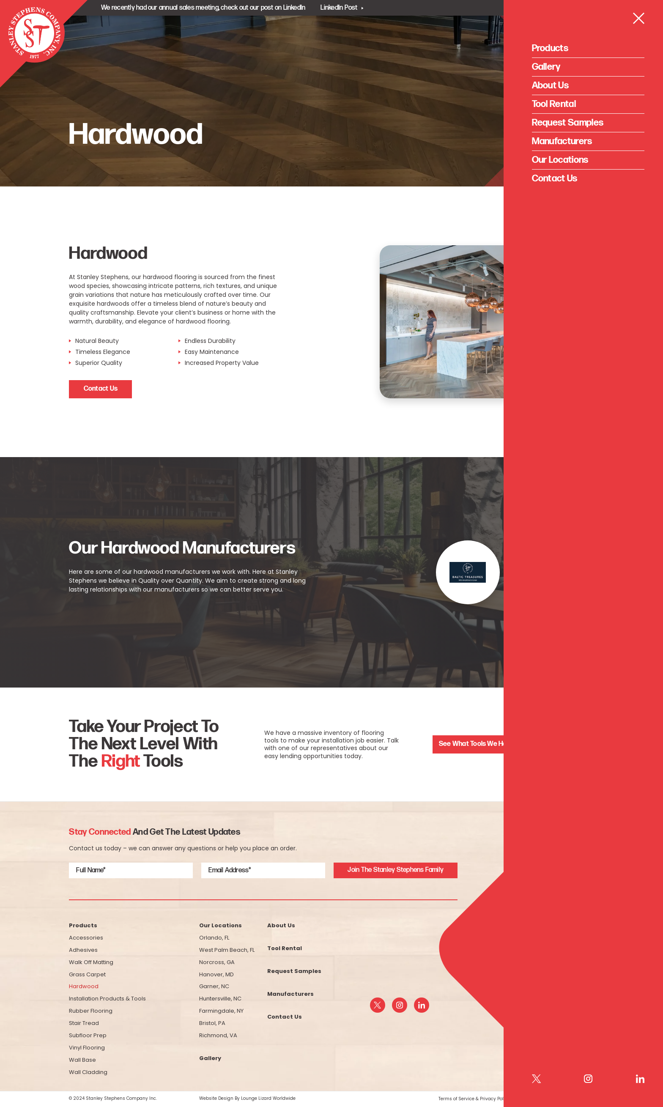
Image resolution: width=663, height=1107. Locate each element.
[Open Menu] (638, 37)
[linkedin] (421, 1005)
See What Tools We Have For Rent (490, 744)
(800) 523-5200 (560, 991)
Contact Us (101, 389)
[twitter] (377, 1005)
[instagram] (399, 1005)
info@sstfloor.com (554, 1010)
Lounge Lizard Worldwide (268, 1098)
